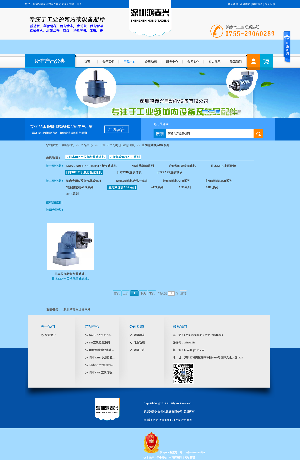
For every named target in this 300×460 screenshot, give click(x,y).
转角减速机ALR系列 (80, 187)
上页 (126, 293)
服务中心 (172, 61)
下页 (143, 293)
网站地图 (257, 4)
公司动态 (151, 61)
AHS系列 (184, 187)
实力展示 (215, 61)
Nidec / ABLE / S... (100, 335)
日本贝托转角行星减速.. (70, 274)
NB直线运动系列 (143, 166)
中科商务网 (175, 457)
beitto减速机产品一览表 (132, 181)
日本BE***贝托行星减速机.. (70, 278)
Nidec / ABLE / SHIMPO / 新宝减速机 (91, 166)
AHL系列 (212, 187)
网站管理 (190, 457)
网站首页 (68, 145)
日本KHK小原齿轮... (102, 357)
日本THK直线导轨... (101, 372)
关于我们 (108, 61)
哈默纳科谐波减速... (101, 350)
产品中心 (130, 61)
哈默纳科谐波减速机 (182, 166)
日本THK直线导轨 (129, 172)
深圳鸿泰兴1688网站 (76, 309)
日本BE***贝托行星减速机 (117, 145)
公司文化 (193, 61)
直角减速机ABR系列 (155, 145)
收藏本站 (245, 4)
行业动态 (139, 342)
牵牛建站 (161, 457)
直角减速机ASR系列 (218, 181)
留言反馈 (270, 4)
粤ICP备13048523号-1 (192, 452)
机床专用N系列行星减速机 (83, 181)
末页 (152, 293)
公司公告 (139, 350)
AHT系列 (157, 187)
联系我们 (233, 4)
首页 (87, 61)
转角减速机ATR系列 (176, 181)
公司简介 (50, 335)
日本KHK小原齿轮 (223, 166)
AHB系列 (72, 193)
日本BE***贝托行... (101, 365)
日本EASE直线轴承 (169, 172)
